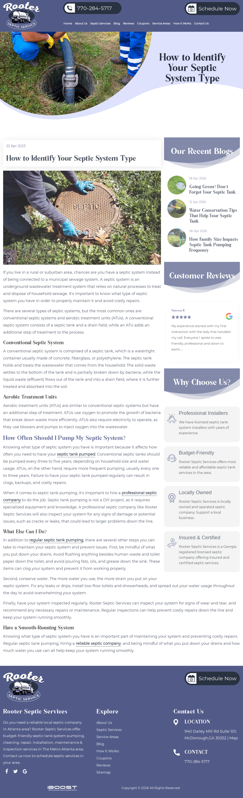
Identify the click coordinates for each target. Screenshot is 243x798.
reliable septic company (98, 657)
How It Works (107, 751)
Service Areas (161, 23)
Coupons (143, 23)
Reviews (128, 23)
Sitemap (103, 772)
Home (67, 23)
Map (233, 738)
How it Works (182, 23)
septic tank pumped (76, 468)
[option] (202, 332)
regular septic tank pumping (56, 554)
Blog (117, 23)
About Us (81, 23)
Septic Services (100, 23)
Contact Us (201, 23)
